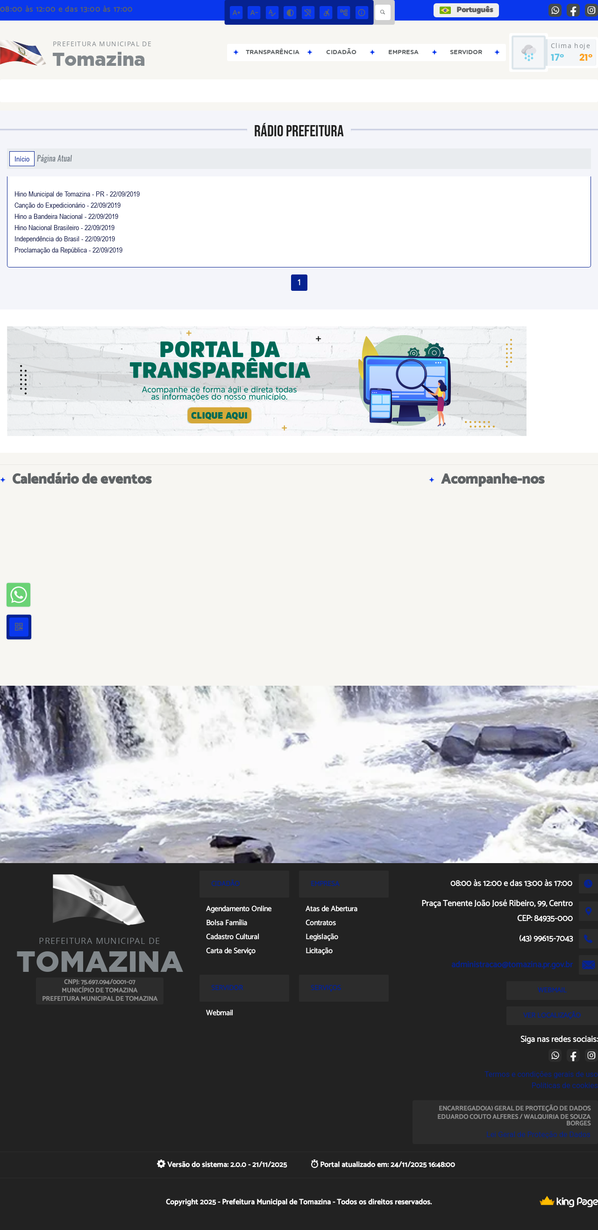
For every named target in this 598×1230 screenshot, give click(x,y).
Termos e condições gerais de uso (541, 1074)
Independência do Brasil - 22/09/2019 (64, 238)
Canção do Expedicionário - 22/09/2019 (67, 205)
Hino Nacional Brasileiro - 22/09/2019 (64, 227)
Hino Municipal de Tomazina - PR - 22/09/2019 (77, 193)
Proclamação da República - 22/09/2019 (68, 249)
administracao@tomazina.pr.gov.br (512, 965)
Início (21, 158)
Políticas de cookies (565, 1085)
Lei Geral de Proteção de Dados (538, 1134)
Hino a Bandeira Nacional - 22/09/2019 (66, 216)
